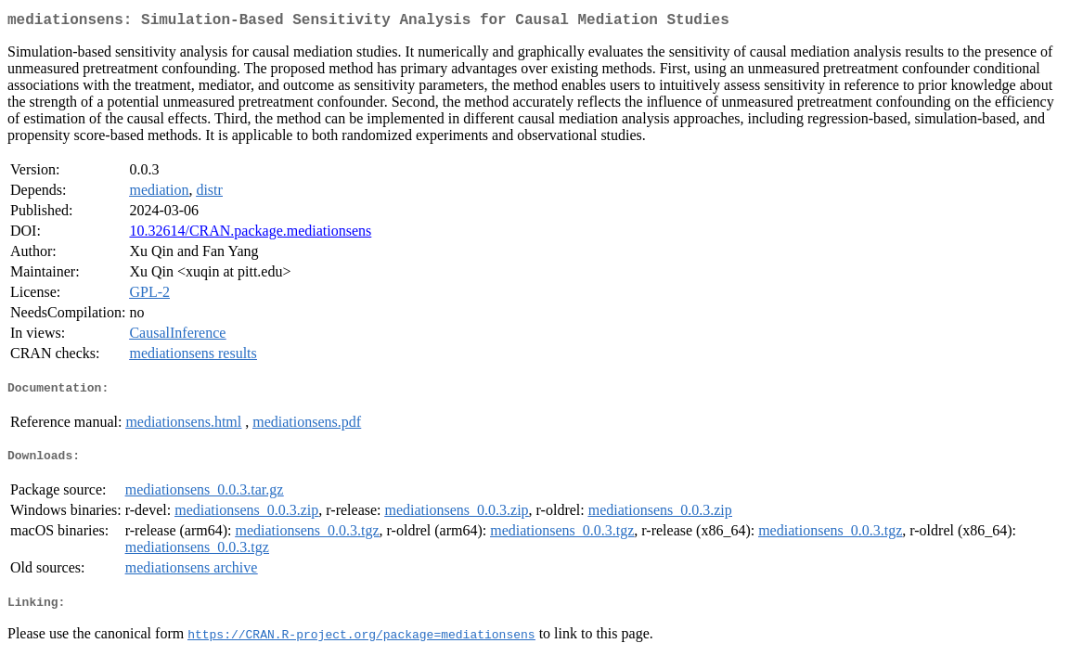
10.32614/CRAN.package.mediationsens (250, 234)
